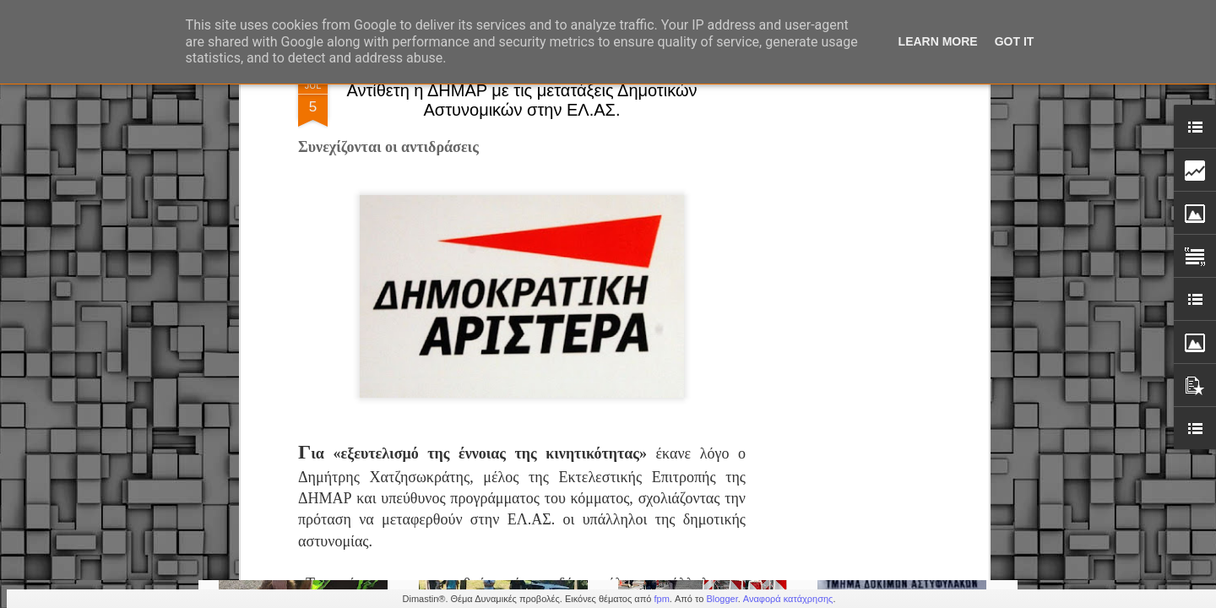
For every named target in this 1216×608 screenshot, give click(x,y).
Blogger (721, 599)
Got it (1014, 41)
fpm (661, 599)
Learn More (938, 41)
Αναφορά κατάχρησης (788, 599)
